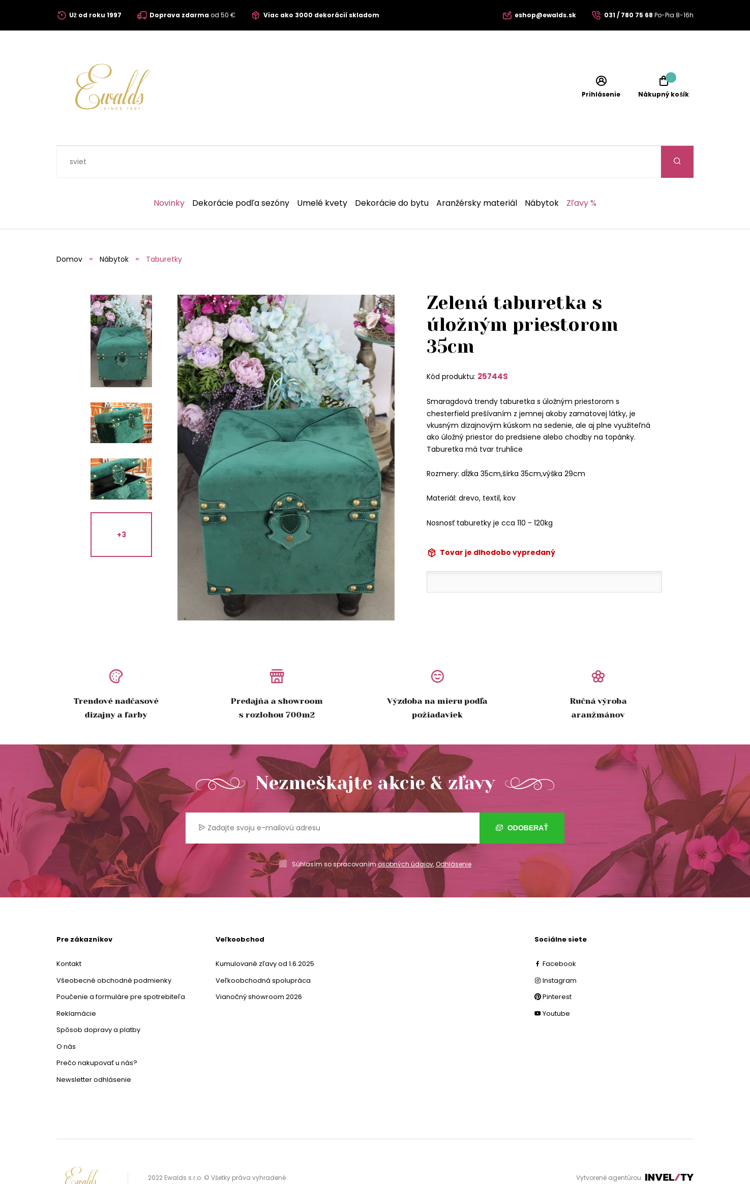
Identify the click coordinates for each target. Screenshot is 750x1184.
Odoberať (522, 796)
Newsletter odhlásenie (93, 1047)
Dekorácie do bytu (392, 171)
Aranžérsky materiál (476, 171)
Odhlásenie (453, 832)
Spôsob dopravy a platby (98, 998)
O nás (66, 1014)
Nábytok (542, 171)
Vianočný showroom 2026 (259, 965)
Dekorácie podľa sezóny (240, 171)
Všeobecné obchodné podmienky (113, 948)
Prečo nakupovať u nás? (96, 1031)
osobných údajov (405, 832)
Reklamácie (76, 981)
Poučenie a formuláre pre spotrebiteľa (120, 965)
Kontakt (68, 932)
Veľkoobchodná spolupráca (263, 948)
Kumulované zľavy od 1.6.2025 (265, 932)
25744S (492, 344)
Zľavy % (581, 171)
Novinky (169, 171)
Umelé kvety (322, 171)
